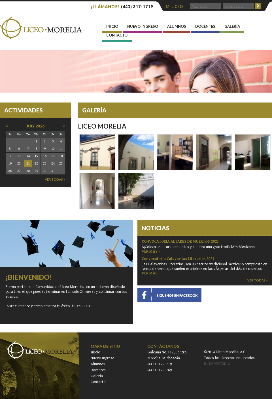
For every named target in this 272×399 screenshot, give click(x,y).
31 (53, 171)
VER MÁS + (151, 251)
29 (36, 171)
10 (53, 149)
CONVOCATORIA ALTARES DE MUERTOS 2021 (180, 241)
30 (44, 171)
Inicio (95, 352)
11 (61, 149)
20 (19, 163)
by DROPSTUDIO (217, 364)
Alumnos (176, 28)
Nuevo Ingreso (142, 28)
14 (28, 156)
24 (53, 163)
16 (44, 156)
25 (61, 163)
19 (10, 163)
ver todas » (55, 179)
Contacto (117, 37)
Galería (232, 28)
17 (53, 156)
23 (44, 163)
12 (10, 156)
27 (19, 171)
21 (28, 163)
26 (10, 171)
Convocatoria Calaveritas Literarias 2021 (178, 259)
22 (36, 163)
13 (19, 156)
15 (36, 156)
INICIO (112, 28)
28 (28, 171)
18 (61, 156)
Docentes (205, 28)
